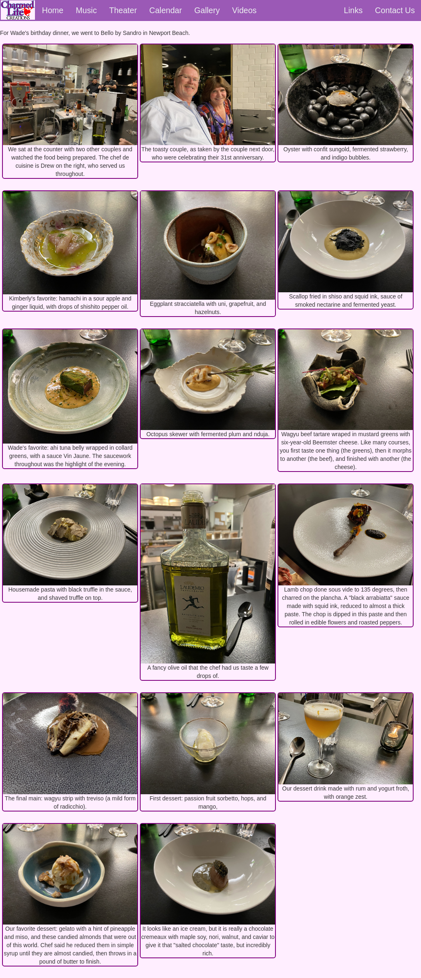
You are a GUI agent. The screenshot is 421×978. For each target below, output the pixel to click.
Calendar (165, 10)
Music (86, 10)
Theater (123, 10)
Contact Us (395, 10)
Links (353, 10)
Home (52, 10)
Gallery (207, 10)
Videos (244, 10)
